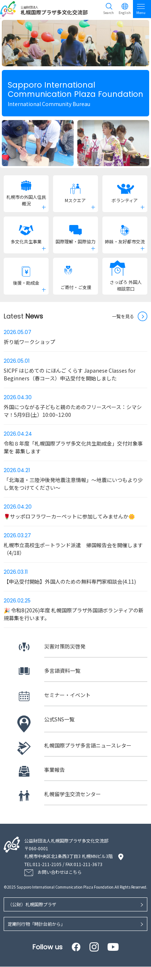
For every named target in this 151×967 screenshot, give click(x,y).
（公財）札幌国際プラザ (32, 904)
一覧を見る (123, 316)
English (125, 12)
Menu (140, 9)
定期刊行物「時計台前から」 (36, 924)
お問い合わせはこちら (60, 872)
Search (108, 12)
